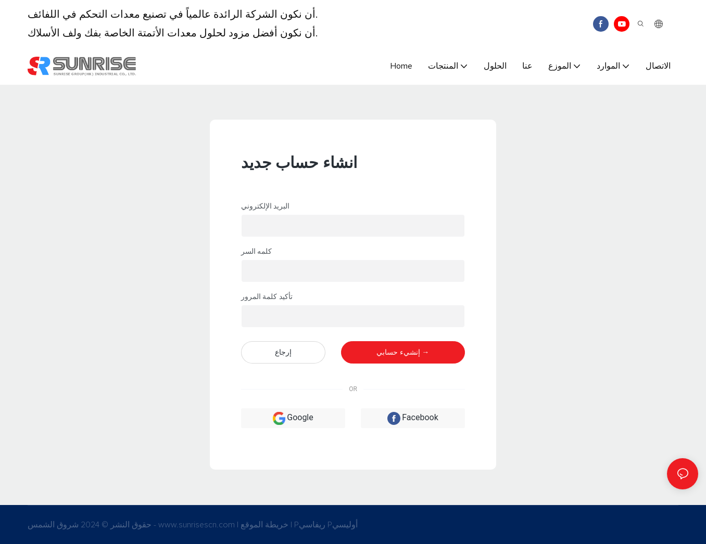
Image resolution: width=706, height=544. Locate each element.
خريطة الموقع (266, 525)
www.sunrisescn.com (197, 525)
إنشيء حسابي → (402, 352)
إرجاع (283, 352)
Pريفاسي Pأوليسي (326, 525)
